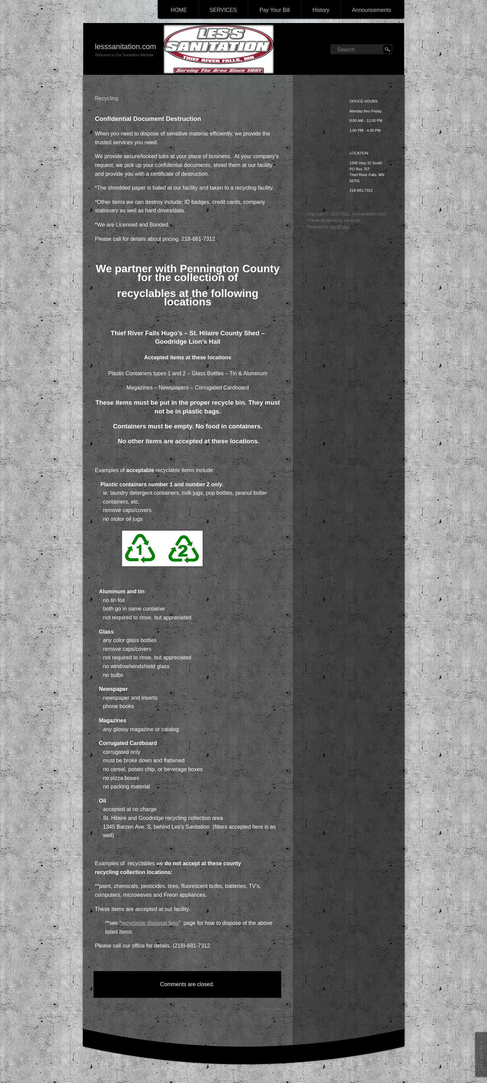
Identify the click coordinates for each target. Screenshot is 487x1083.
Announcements (371, 10)
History (320, 10)
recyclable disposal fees (150, 923)
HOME (179, 10)
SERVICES (223, 10)
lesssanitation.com (125, 46)
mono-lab (352, 220)
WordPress (339, 227)
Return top (270, 1008)
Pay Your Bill (274, 10)
